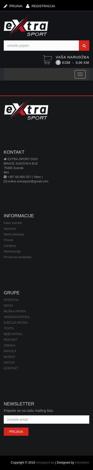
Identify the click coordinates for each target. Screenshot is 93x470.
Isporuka (10, 228)
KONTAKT (11, 368)
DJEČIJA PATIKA (16, 322)
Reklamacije (12, 251)
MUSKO (9, 357)
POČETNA (11, 300)
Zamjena (10, 245)
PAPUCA (10, 351)
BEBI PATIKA (13, 334)
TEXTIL (9, 328)
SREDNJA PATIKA (17, 317)
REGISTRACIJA (40, 6)
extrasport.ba (45, 462)
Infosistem (82, 462)
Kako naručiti (13, 223)
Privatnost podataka (17, 257)
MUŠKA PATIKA (15, 311)
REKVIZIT (11, 340)
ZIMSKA (9, 345)
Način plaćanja (14, 234)
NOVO (8, 305)
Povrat (8, 240)
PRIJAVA (13, 6)
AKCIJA (9, 362)
